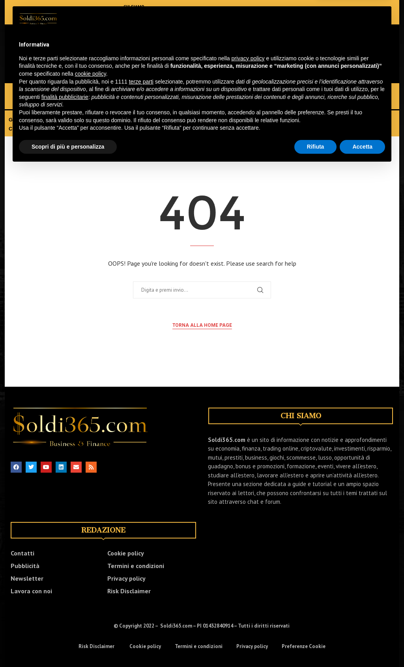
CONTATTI (133, 12)
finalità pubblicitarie (64, 612)
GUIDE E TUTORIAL (288, 119)
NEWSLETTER (137, 17)
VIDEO (358, 119)
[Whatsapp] (91, 12)
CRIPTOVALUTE (225, 92)
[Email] (80, 12)
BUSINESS (316, 92)
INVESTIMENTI (115, 92)
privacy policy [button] (248, 573)
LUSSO (73, 101)
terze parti (141, 597)
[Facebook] (20, 12)
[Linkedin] (56, 12)
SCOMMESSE (33, 101)
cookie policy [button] (90, 589)
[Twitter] (32, 12)
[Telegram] (103, 12)
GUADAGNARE (27, 119)
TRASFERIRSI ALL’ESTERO (216, 119)
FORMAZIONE (150, 119)
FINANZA (71, 92)
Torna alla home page (202, 325)
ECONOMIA (31, 92)
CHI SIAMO (135, 6)
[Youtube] (68, 12)
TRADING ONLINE (169, 92)
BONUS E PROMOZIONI (90, 119)
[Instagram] (44, 12)
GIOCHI (353, 92)
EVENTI (331, 119)
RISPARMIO (274, 92)
